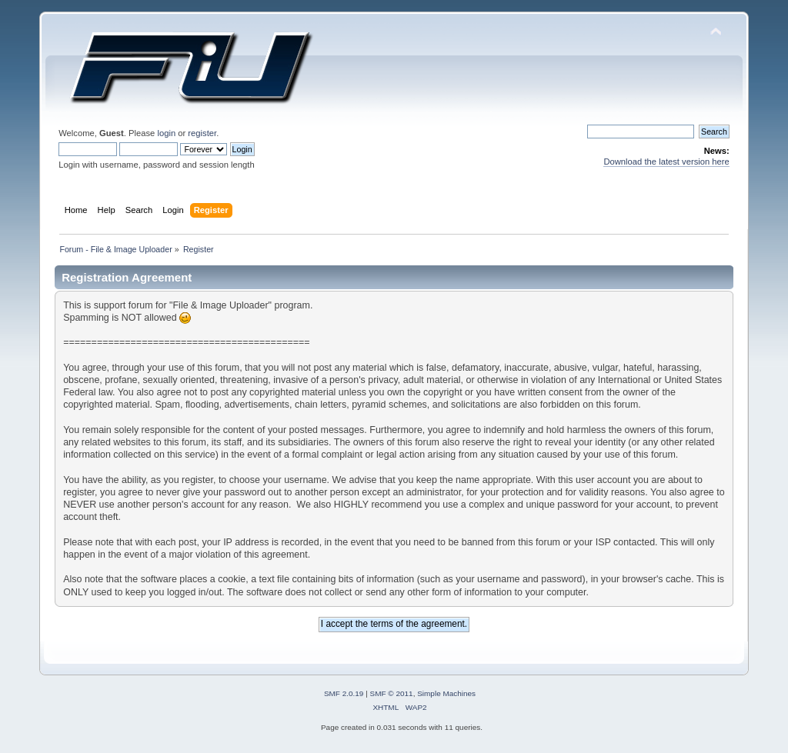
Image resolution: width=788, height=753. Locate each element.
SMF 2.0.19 (344, 693)
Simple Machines (446, 693)
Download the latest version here (666, 161)
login (166, 133)
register (202, 133)
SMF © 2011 (391, 693)
